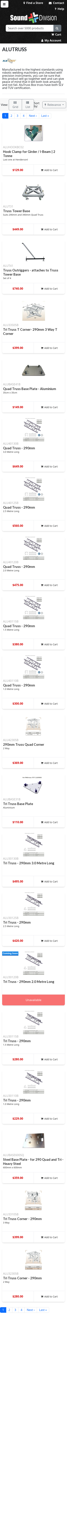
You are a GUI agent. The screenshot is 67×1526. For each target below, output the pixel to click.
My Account (51, 40)
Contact (56, 3)
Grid (15, 105)
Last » (45, 116)
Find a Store (33, 3)
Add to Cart (49, 170)
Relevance (53, 105)
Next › (33, 116)
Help (59, 9)
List (28, 105)
